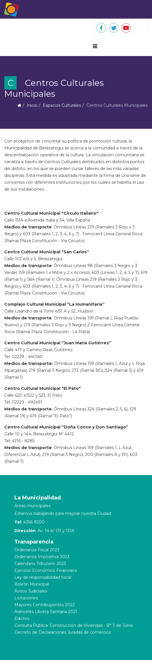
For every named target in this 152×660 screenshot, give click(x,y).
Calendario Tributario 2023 (40, 563)
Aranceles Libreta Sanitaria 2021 (45, 611)
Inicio (32, 105)
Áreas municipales (32, 505)
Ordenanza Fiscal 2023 (36, 549)
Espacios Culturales (62, 105)
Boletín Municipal (31, 584)
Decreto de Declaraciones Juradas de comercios (62, 632)
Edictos (21, 618)
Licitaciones (26, 597)
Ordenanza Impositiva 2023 (42, 556)
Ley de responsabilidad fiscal (42, 577)
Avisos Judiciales (30, 591)
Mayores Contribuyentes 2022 (44, 604)
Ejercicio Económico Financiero (45, 570)
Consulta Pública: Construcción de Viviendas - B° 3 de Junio (73, 625)
